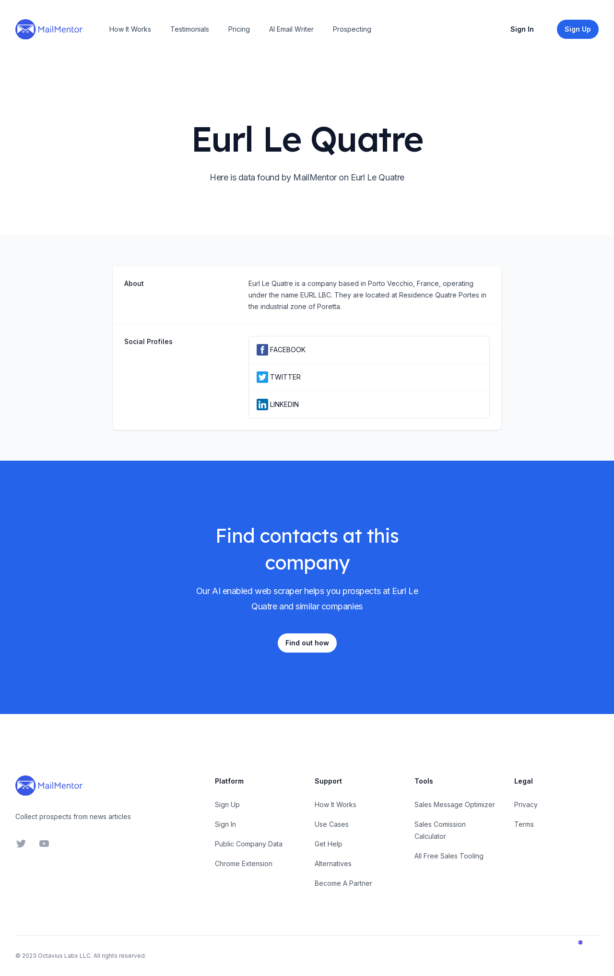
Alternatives (333, 863)
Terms (524, 824)
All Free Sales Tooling (449, 856)
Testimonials (189, 29)
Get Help (328, 844)
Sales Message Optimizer (454, 804)
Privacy (526, 804)
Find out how (307, 643)
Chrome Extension (243, 863)
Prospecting (352, 29)
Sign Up (227, 804)
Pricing (239, 29)
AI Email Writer (291, 29)
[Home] (49, 29)
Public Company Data (249, 844)
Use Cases (332, 824)
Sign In (522, 29)
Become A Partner (343, 883)
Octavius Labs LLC (64, 955)
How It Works (130, 29)
